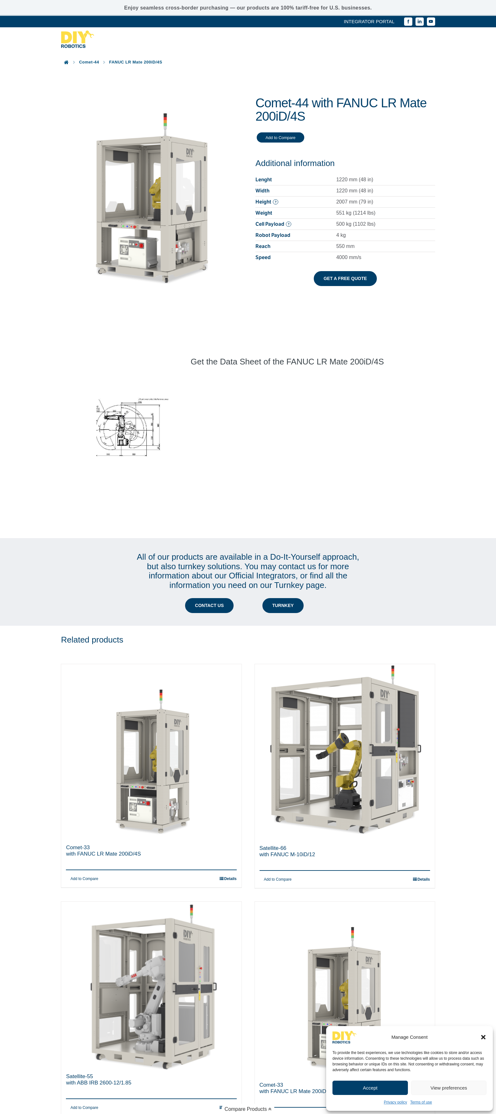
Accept (370, 1088)
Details (423, 822)
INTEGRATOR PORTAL (369, 21)
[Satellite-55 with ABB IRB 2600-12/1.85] (151, 927)
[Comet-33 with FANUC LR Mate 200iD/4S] (151, 694)
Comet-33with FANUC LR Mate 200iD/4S (103, 794)
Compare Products (248, 1109)
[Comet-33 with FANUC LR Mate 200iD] (345, 932)
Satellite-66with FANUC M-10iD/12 (287, 794)
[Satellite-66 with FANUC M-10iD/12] (345, 694)
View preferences (448, 1088)
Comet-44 (89, 62)
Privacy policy (395, 1102)
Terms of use (421, 1102)
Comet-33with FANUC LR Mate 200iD (293, 1031)
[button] (483, 1037)
